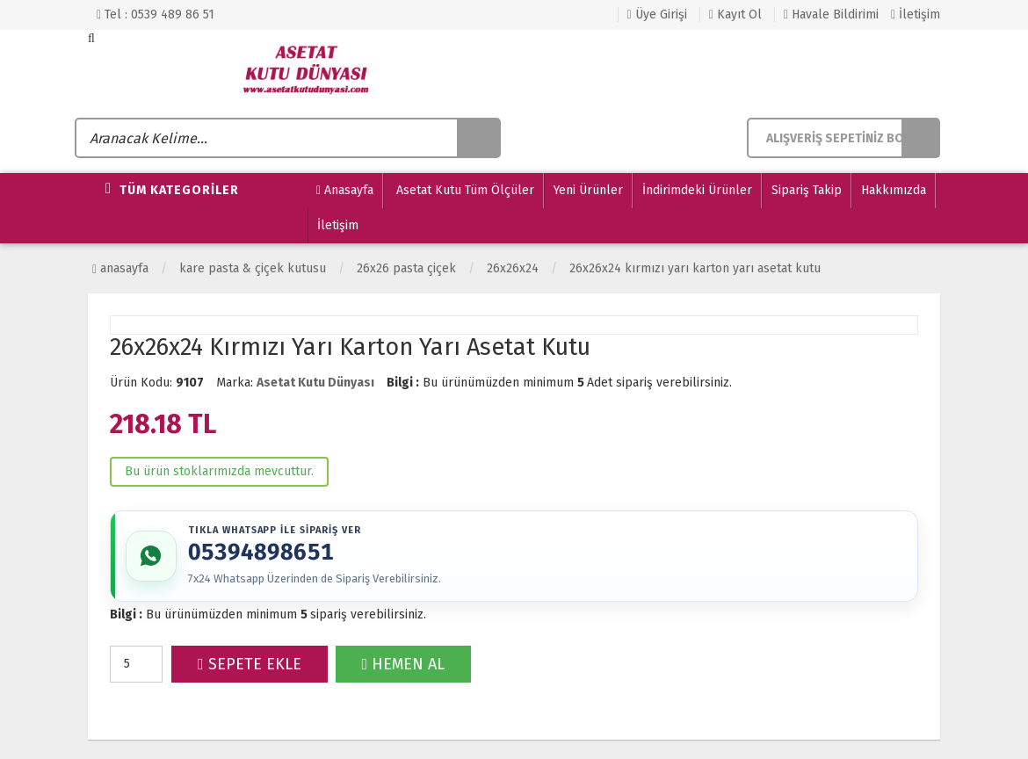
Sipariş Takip (806, 190)
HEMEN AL (403, 665)
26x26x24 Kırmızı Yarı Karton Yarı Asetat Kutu (695, 268)
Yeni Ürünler (588, 190)
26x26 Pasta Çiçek (406, 268)
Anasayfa (344, 190)
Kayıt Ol (735, 14)
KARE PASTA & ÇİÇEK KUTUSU (252, 268)
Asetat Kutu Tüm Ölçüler (463, 190)
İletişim (915, 14)
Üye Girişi (657, 14)
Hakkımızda (893, 190)
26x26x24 (513, 268)
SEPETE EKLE (249, 665)
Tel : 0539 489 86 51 (155, 14)
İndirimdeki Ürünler (697, 190)
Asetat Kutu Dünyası (315, 382)
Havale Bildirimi (831, 14)
